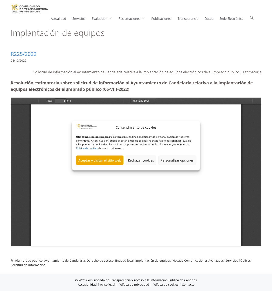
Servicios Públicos (238, 260)
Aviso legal (107, 284)
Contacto (188, 284)
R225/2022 (24, 53)
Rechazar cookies (141, 160)
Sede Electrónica (231, 18)
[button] (251, 18)
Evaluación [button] (103, 18)
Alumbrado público (28, 260)
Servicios (78, 18)
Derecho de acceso (100, 260)
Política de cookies (87, 148)
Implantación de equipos (153, 260)
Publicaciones (161, 18)
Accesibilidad (88, 284)
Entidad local (124, 260)
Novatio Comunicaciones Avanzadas (198, 260)
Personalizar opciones (177, 160)
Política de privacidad (134, 284)
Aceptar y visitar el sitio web (99, 160)
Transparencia (188, 18)
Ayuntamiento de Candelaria (64, 260)
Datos (209, 18)
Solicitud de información (28, 265)
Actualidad (58, 18)
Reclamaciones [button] (133, 18)
